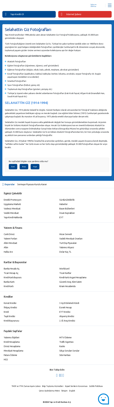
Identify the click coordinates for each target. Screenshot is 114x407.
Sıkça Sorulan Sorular (69, 350)
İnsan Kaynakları (67, 213)
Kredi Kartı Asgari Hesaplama (72, 277)
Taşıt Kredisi (9, 316)
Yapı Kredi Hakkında (13, 217)
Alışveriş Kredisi (66, 316)
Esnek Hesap (65, 307)
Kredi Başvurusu (11, 320)
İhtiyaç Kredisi (10, 307)
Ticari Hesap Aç (11, 273)
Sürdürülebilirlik (67, 200)
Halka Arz (8, 252)
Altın (6, 247)
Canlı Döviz (9, 234)
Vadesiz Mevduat (12, 208)
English (72, 391)
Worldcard (64, 268)
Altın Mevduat (10, 243)
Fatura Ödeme (10, 355)
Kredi (6, 312)
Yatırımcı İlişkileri (11, 337)
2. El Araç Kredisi (67, 320)
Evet (13, 167)
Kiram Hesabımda (67, 286)
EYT (61, 217)
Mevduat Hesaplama (13, 350)
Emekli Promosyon (12, 200)
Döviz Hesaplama (12, 346)
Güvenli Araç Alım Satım (70, 282)
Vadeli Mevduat (11, 213)
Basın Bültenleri (67, 208)
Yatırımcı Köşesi (66, 247)
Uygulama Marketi (12, 204)
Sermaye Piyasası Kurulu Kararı (32, 184)
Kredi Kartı (8, 286)
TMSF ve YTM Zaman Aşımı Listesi (26, 386)
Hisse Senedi (65, 234)
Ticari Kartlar (65, 273)
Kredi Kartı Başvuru (13, 277)
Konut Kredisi (10, 303)
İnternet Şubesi (71, 14)
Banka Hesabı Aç (11, 268)
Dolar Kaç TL (65, 252)
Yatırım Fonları (10, 238)
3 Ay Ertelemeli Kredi (69, 303)
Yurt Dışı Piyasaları (68, 243)
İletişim (64, 391)
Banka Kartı (9, 282)
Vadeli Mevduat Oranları (70, 238)
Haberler (63, 204)
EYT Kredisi (64, 312)
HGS (6, 359)
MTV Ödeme (65, 337)
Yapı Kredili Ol (14, 14)
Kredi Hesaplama (12, 342)
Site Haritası (65, 355)
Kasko (62, 346)
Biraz (24, 167)
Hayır (35, 167)
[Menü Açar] (109, 5)
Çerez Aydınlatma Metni (49, 391)
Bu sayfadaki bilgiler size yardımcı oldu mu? (28, 161)
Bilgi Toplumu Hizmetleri (52, 386)
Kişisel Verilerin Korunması (76, 386)
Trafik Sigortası (66, 342)
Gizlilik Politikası (96, 386)
